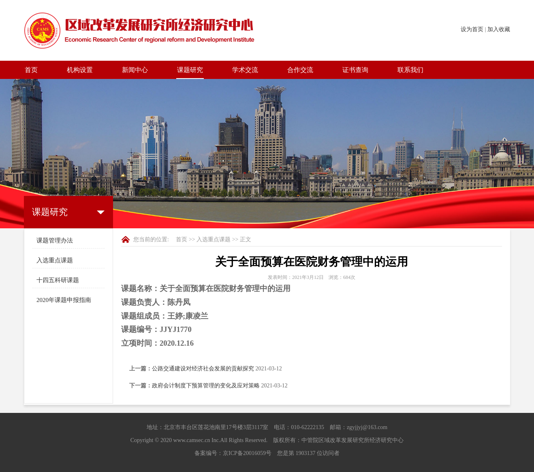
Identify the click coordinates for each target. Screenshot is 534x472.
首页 (31, 69)
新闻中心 (135, 69)
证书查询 (355, 69)
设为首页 (472, 29)
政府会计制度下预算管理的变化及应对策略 (206, 386)
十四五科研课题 (57, 280)
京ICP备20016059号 (247, 453)
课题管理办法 (54, 240)
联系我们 (410, 69)
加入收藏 (498, 29)
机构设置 (80, 69)
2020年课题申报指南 (63, 300)
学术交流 (245, 69)
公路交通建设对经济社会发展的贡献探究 (203, 369)
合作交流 (300, 69)
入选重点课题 (54, 260)
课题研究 (190, 69)
